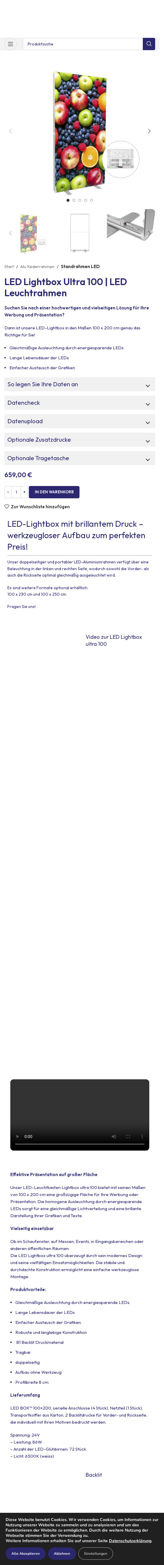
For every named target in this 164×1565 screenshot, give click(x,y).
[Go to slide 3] (79, 200)
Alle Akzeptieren (25, 1553)
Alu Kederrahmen (37, 266)
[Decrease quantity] (8, 492)
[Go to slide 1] (68, 200)
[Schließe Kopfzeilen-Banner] (152, 6)
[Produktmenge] (16, 492)
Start (9, 266)
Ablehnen (62, 1553)
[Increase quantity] (24, 492)
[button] (10, 131)
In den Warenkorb (54, 492)
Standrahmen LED (80, 266)
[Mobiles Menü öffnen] (10, 44)
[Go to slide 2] (73, 200)
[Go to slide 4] (85, 200)
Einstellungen (95, 1553)
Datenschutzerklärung (130, 1541)
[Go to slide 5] (91, 200)
